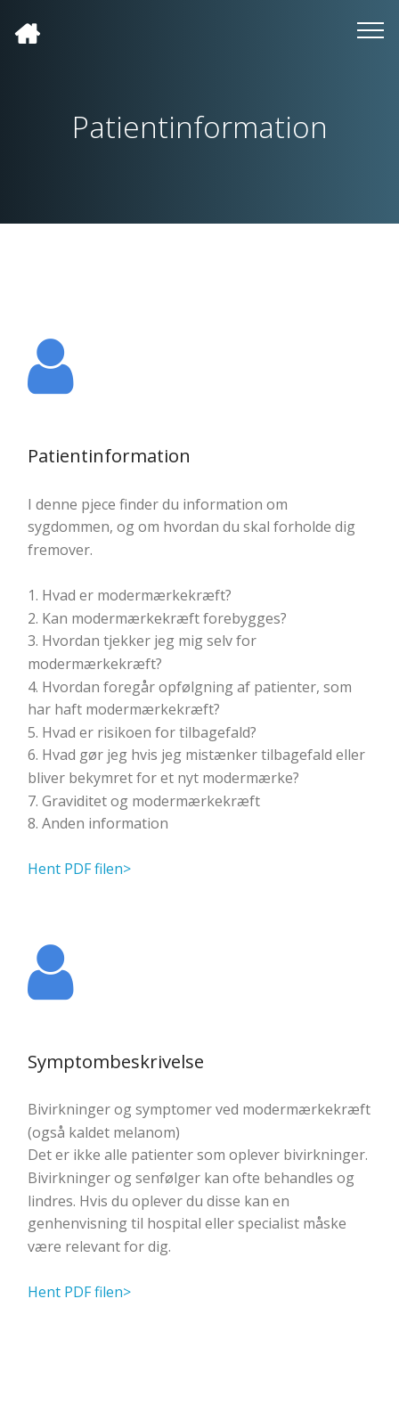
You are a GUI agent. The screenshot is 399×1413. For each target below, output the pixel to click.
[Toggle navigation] (371, 29)
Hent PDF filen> (79, 868)
